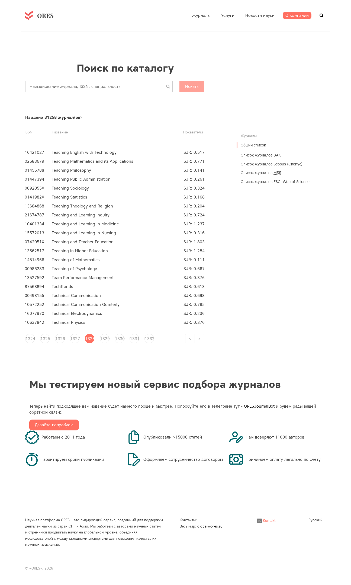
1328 (89, 338)
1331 (134, 338)
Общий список (253, 145)
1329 (104, 338)
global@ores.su (210, 526)
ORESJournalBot (259, 406)
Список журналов (261, 173)
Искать (191, 86)
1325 (45, 338)
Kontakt (266, 521)
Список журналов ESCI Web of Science (275, 182)
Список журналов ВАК (261, 155)
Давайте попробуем (54, 425)
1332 (149, 338)
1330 (119, 338)
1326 (60, 338)
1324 (30, 338)
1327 (74, 338)
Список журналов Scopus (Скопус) (271, 164)
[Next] (199, 338)
